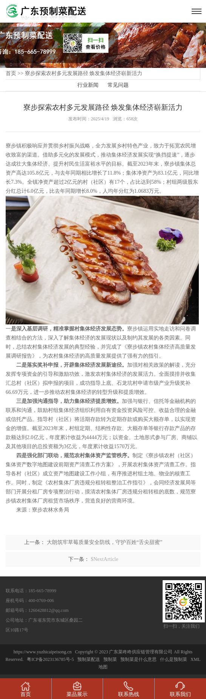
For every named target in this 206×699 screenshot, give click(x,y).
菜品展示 (77, 689)
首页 (11, 73)
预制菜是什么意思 (138, 659)
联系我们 (180, 689)
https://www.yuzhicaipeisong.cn (43, 651)
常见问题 (118, 85)
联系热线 (128, 689)
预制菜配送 (88, 659)
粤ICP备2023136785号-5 (50, 659)
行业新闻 (87, 85)
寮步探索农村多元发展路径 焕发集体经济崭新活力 (84, 73)
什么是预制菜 (173, 659)
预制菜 (110, 659)
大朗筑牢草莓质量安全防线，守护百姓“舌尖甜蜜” (104, 542)
